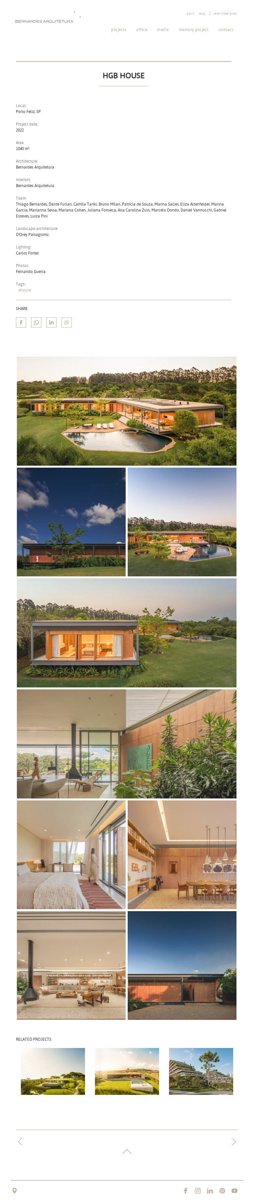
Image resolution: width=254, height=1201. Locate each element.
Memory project (194, 29)
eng (202, 14)
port (190, 14)
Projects (118, 29)
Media (163, 29)
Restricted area (225, 14)
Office (141, 29)
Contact (226, 29)
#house (25, 290)
